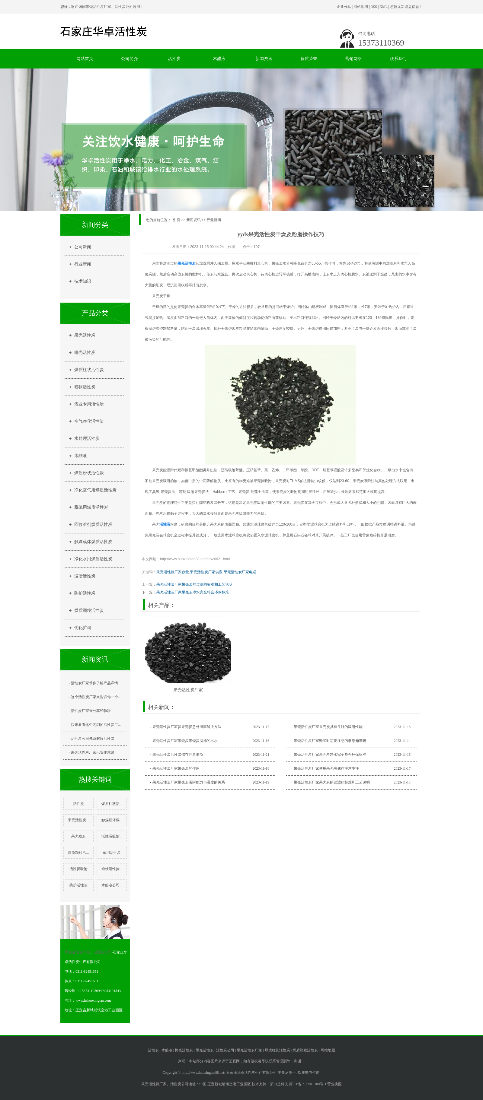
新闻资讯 (263, 58)
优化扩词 (82, 627)
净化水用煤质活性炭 (93, 559)
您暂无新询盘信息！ (406, 7)
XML (383, 7)
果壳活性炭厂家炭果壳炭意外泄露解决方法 (186, 727)
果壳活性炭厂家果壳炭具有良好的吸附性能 (328, 727)
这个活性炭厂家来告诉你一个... (96, 697)
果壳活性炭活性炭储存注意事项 (177, 754)
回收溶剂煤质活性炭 (93, 524)
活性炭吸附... (111, 836)
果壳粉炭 (78, 836)
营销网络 (353, 58)
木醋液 (219, 58)
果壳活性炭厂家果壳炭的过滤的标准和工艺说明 (194, 584)
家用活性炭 (112, 852)
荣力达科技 (279, 1084)
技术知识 (82, 281)
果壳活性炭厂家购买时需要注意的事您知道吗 (330, 741)
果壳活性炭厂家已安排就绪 (92, 752)
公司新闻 (82, 247)
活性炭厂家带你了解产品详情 (94, 683)
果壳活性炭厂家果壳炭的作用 (176, 768)
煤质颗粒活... (78, 852)
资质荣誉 (308, 58)
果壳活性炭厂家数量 (172, 572)
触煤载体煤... (111, 820)
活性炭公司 (124, 7)
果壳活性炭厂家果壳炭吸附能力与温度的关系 (188, 782)
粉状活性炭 (84, 387)
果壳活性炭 (84, 335)
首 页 (176, 220)
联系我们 (398, 58)
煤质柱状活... (111, 804)
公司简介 (129, 58)
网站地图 (360, 7)
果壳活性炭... (78, 820)
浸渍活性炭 (84, 576)
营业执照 (334, 1084)
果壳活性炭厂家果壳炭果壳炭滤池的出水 (185, 741)
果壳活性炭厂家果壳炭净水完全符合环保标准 (192, 592)
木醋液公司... (111, 885)
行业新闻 (82, 264)
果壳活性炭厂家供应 (206, 572)
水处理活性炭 (87, 438)
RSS (374, 7)
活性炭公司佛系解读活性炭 (92, 738)
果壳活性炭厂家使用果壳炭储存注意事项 (326, 768)
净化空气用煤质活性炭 (95, 490)
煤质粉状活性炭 (89, 473)
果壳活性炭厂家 (98, 7)
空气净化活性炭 (89, 421)
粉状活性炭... (111, 869)
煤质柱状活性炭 (89, 369)
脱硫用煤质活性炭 (91, 507)
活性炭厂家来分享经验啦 (91, 711)
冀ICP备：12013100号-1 (308, 1084)
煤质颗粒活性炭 (89, 610)
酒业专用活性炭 (89, 404)
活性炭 (174, 58)
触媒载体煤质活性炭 (93, 541)
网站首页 (84, 58)
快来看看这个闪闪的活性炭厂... (96, 725)
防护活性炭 (84, 593)
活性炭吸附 (78, 869)
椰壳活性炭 (84, 352)
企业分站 (344, 7)
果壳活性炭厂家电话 (240, 572)
